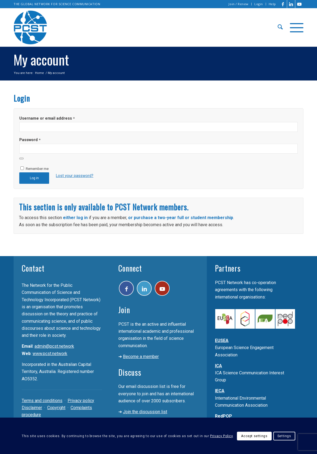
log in (82, 217)
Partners (228, 268)
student (198, 217)
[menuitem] (239, 4)
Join (124, 309)
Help (272, 4)
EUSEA (222, 340)
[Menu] (294, 27)
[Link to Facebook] (283, 4)
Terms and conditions (42, 400)
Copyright (56, 407)
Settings (284, 436)
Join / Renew (239, 4)
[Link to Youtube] (299, 4)
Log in (34, 178)
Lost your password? (74, 175)
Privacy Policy (221, 436)
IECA (219, 390)
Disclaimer (32, 407)
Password (29, 139)
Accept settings (254, 436)
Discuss (129, 372)
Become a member (141, 356)
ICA (218, 365)
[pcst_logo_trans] (30, 27)
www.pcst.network (50, 353)
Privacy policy (81, 400)
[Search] (280, 27)
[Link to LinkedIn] (291, 4)
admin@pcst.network (54, 346)
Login (258, 4)
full (181, 217)
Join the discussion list (145, 411)
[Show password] (21, 158)
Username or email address (47, 118)
